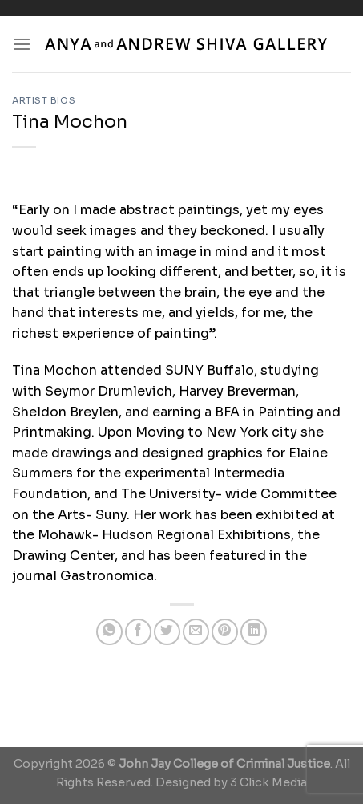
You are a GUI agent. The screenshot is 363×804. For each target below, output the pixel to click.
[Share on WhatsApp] (109, 632)
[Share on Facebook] (138, 632)
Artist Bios (43, 100)
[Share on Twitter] (167, 632)
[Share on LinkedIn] (253, 632)
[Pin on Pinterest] (225, 632)
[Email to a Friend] (196, 632)
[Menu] (21, 43)
